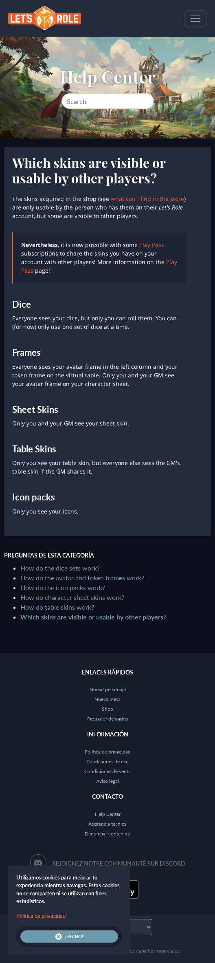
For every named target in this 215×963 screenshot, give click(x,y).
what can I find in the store (147, 199)
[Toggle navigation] (195, 18)
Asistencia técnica (107, 824)
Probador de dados (107, 719)
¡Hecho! (69, 936)
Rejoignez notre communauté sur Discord (118, 863)
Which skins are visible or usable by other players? (93, 617)
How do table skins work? (57, 607)
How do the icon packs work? (62, 587)
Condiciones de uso (107, 761)
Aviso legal (107, 781)
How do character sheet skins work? (72, 597)
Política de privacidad (108, 752)
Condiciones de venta (107, 771)
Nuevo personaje (108, 689)
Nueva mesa (107, 699)
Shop (107, 709)
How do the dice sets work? (60, 568)
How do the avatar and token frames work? (82, 578)
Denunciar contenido (107, 834)
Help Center (108, 76)
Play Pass (151, 245)
